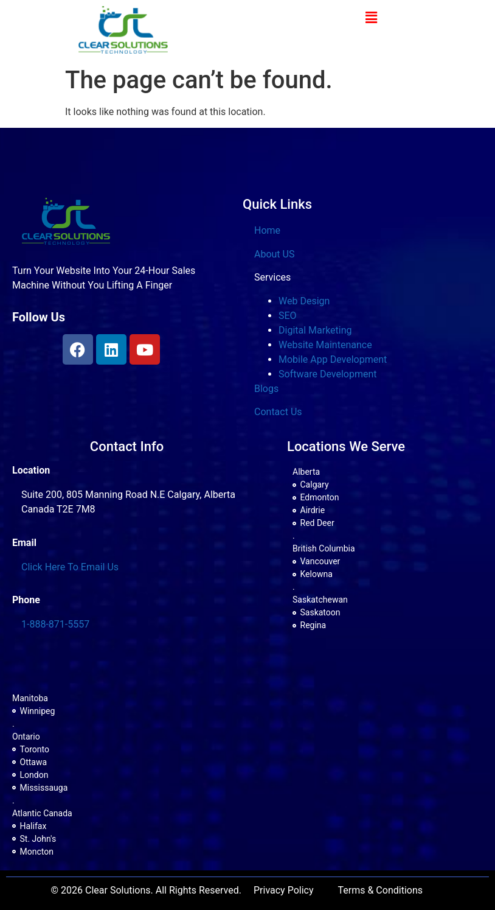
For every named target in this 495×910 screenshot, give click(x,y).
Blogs (266, 388)
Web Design (304, 301)
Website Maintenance (325, 345)
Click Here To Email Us (70, 567)
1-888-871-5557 (55, 624)
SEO (288, 315)
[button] (371, 17)
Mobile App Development (333, 359)
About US (274, 254)
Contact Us (278, 412)
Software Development (327, 374)
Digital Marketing (315, 330)
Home (267, 230)
